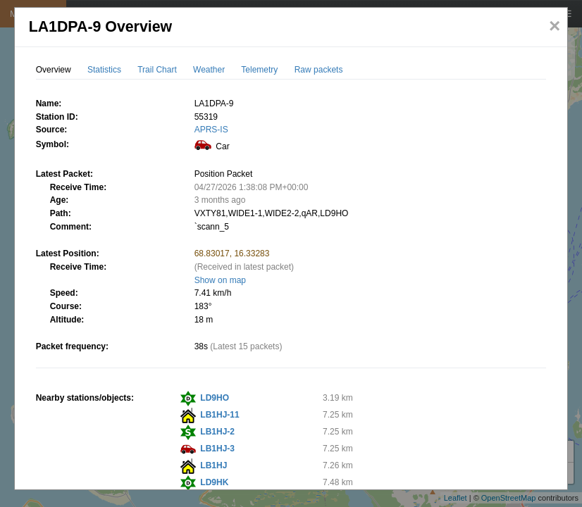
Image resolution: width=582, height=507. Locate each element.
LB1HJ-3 (217, 448)
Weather (209, 70)
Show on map (220, 280)
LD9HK (214, 482)
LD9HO (214, 398)
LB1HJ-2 (217, 432)
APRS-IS (211, 129)
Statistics (104, 70)
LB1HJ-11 (219, 415)
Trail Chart (157, 70)
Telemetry (259, 70)
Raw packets (319, 70)
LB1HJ (213, 465)
